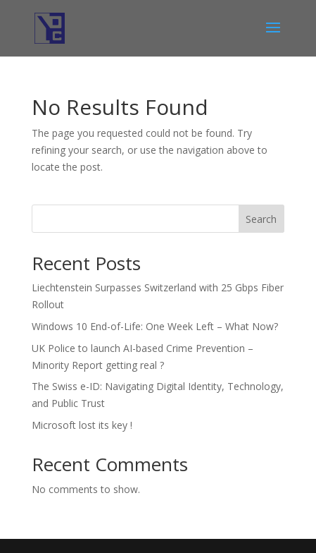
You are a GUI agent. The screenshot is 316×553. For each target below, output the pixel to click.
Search (261, 219)
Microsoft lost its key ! (82, 425)
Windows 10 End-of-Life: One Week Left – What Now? (155, 326)
